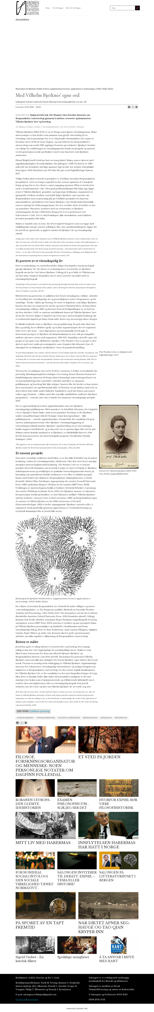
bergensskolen (90, 718)
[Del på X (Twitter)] (133, 107)
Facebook (21, 999)
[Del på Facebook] (129, 107)
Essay (48, 8)
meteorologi (121, 718)
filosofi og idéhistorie (69, 718)
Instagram (32, 999)
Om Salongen (57, 8)
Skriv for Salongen (73, 8)
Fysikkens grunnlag (39, 711)
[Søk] (137, 8)
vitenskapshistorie (45, 718)
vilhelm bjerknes (25, 718)
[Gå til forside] (27, 8)
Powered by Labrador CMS (77, 1009)
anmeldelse (106, 718)
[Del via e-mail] (136, 107)
